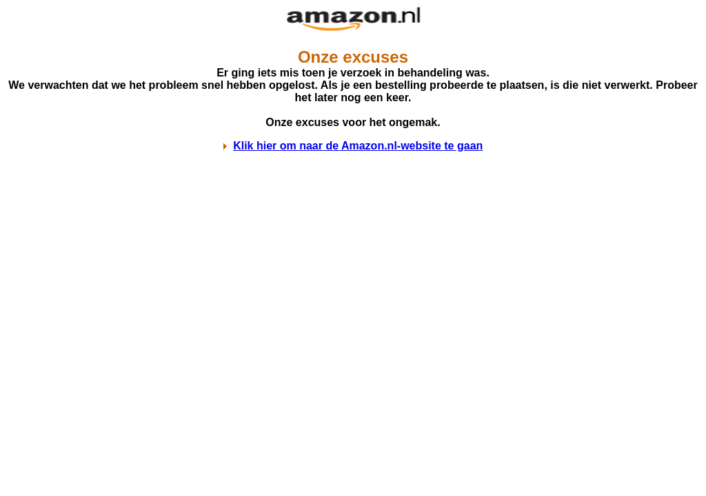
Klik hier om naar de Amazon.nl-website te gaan (358, 146)
